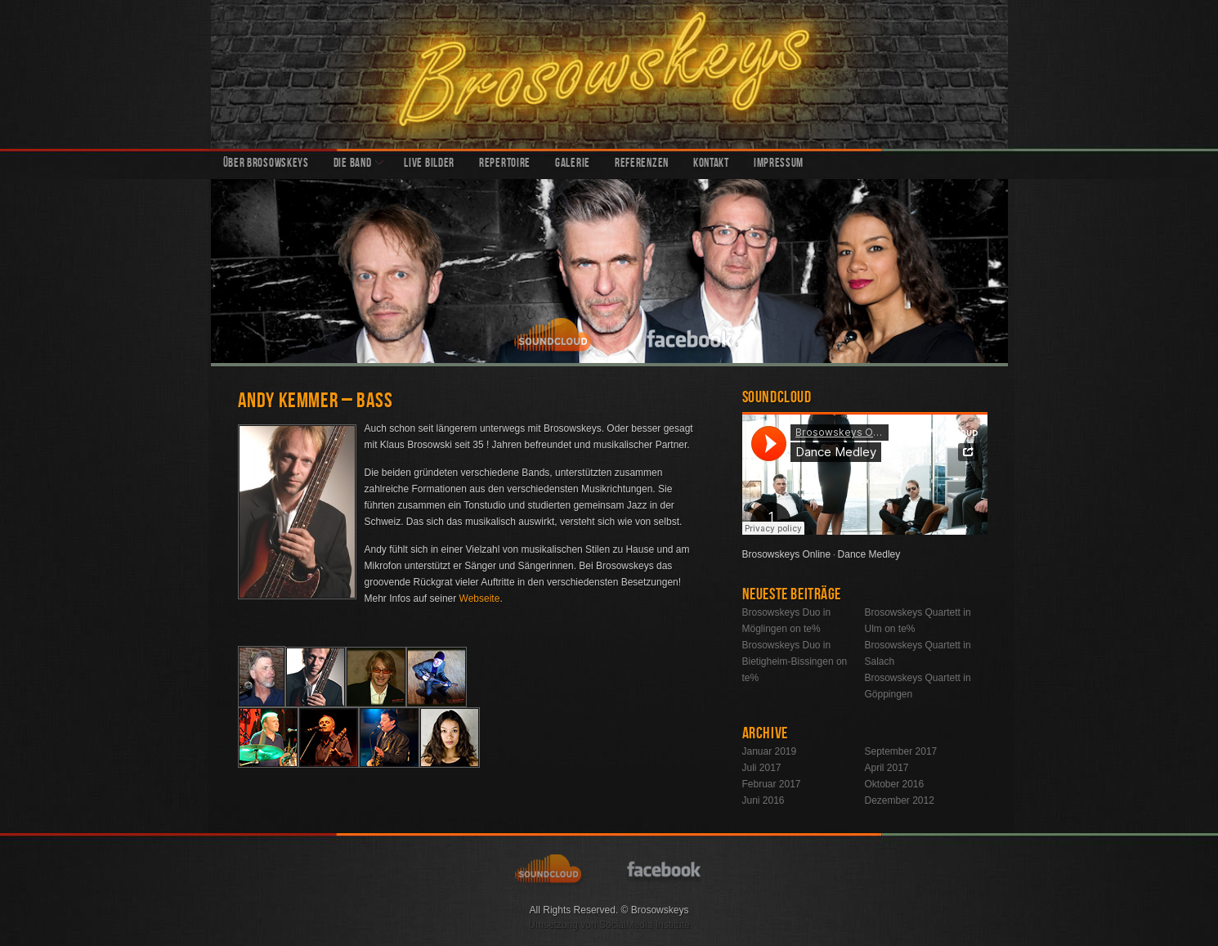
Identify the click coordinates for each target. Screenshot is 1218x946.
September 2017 (901, 751)
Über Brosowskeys (266, 164)
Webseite (479, 598)
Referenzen (642, 164)
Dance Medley (869, 554)
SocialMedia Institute (644, 924)
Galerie (572, 164)
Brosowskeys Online (786, 554)
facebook (691, 336)
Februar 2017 (771, 784)
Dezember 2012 (899, 800)
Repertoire (505, 164)
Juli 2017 (761, 767)
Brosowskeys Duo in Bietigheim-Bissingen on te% (795, 661)
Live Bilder (429, 164)
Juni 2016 (763, 800)
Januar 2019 (769, 751)
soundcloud (555, 336)
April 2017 (887, 767)
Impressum (779, 164)
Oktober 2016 (895, 784)
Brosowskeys (609, 74)
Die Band (353, 164)
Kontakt (711, 164)
